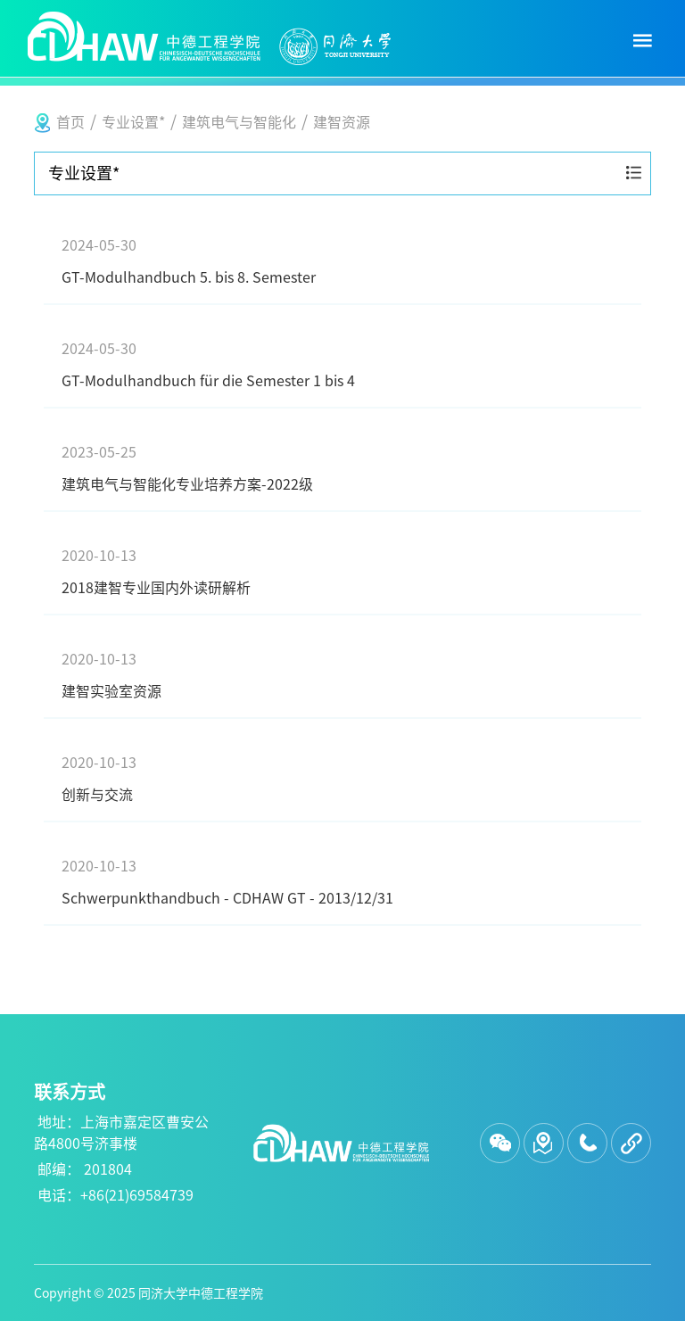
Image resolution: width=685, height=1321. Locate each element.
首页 (70, 122)
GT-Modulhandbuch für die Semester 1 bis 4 (342, 362)
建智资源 (341, 122)
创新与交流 (342, 776)
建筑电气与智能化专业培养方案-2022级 (342, 465)
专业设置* (133, 122)
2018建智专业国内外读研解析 (342, 569)
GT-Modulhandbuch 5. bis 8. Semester (342, 259)
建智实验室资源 (342, 672)
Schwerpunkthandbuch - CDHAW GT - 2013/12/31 (342, 879)
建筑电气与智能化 (239, 122)
